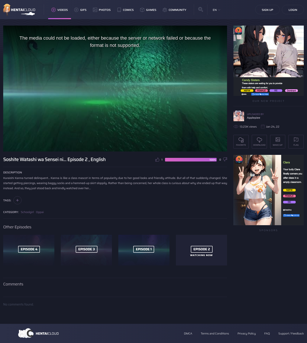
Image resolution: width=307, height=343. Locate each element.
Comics (125, 9)
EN (215, 9)
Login (292, 9)
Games (148, 9)
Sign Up (267, 9)
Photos (102, 9)
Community (174, 9)
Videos (59, 9)
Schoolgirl (27, 212)
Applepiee (253, 117)
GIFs (80, 9)
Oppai (40, 212)
